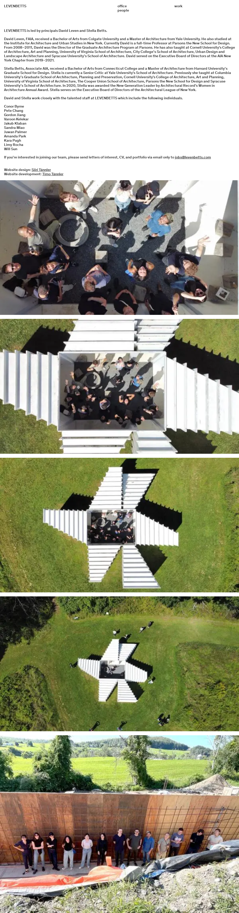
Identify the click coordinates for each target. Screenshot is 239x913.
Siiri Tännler (41, 169)
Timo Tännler (52, 174)
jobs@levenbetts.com (193, 157)
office (122, 6)
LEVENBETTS (15, 6)
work (178, 6)
